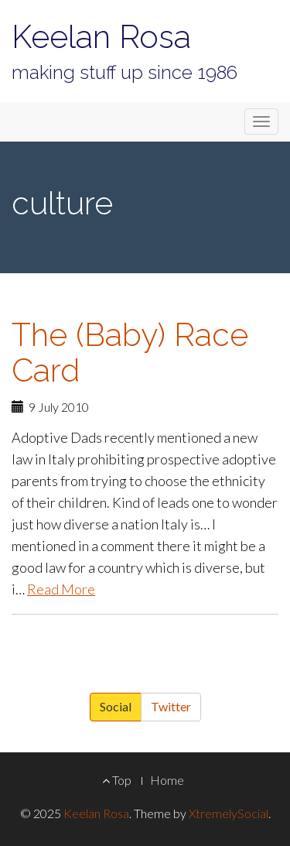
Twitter (171, 706)
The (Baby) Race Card (130, 352)
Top (116, 779)
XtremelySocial (228, 813)
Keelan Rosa (101, 37)
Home (167, 779)
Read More (61, 589)
